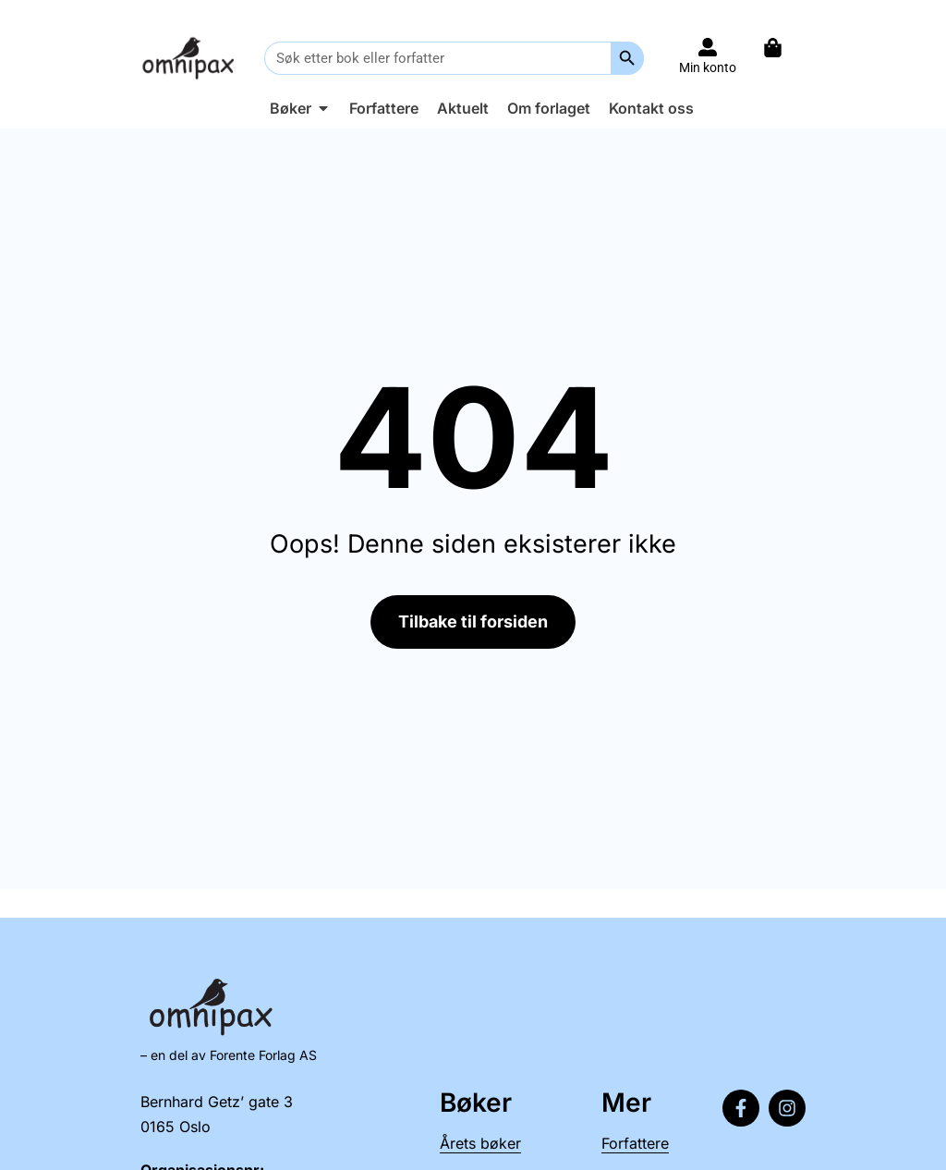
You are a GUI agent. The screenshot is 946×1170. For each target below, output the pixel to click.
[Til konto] (707, 47)
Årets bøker (480, 1143)
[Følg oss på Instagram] (787, 1108)
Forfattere (635, 1143)
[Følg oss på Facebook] (740, 1108)
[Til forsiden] (191, 58)
